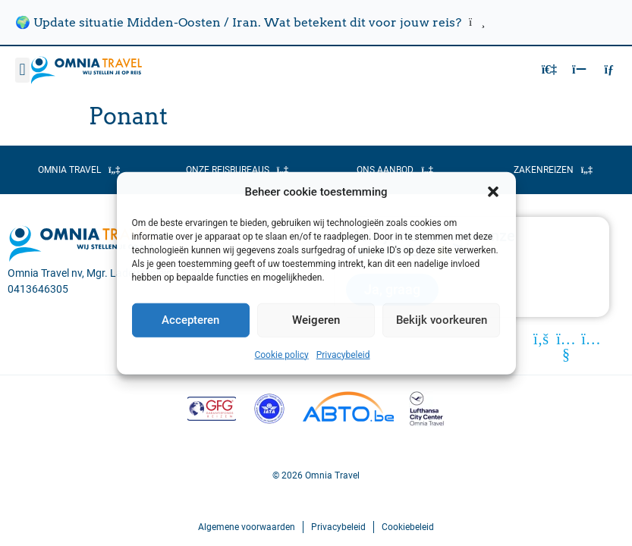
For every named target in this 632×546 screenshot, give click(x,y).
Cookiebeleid (408, 527)
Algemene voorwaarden (246, 527)
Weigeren (316, 320)
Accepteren (190, 320)
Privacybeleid (343, 354)
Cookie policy (281, 354)
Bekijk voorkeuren (441, 320)
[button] (493, 191)
